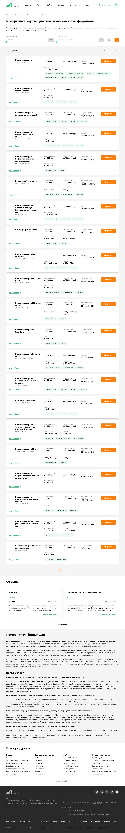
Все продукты (19, 14)
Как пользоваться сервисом (107, 828)
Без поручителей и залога (15, 769)
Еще (89, 5)
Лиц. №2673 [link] (23, 214)
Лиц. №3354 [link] (29, 358)
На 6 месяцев (39, 771)
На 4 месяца (39, 766)
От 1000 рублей (69, 763)
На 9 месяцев (39, 774)
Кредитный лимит (62, 36)
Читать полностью (50, 615)
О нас (32, 828)
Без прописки (11, 774)
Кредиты (29, 5)
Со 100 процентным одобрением (18, 761)
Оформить (108, 114)
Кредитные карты (32, 14)
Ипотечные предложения (47, 822)
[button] (103, 5)
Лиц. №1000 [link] (25, 92)
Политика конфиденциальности (79, 828)
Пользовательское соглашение (50, 828)
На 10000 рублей (69, 761)
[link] (97, 792)
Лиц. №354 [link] (27, 117)
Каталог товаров (110, 822)
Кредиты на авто (27, 822)
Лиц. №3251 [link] (25, 283)
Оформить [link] (108, 61)
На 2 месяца (39, 761)
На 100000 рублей (70, 758)
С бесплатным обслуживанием (103, 761)
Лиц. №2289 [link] (30, 258)
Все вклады (83, 822)
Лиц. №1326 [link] (26, 62)
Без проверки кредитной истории (18, 771)
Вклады (62, 5)
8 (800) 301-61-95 (67, 807)
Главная (8, 14)
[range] (30, 40)
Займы (51, 5)
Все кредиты (11, 822)
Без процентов (97, 769)
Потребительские (12, 758)
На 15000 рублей (69, 771)
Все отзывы (62, 624)
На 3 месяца (39, 763)
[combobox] (110, 51)
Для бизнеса (76, 5)
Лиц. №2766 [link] (25, 334)
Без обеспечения (12, 766)
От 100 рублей (68, 769)
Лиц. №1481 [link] (25, 183)
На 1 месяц (38, 758)
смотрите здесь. (51, 805)
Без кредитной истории (14, 763)
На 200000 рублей (70, 774)
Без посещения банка (100, 766)
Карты (40, 5)
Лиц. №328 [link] (27, 307)
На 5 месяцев (39, 769)
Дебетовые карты (68, 822)
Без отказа (96, 763)
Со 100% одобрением (71, 766)
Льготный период (11, 36)
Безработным (97, 774)
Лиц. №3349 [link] (29, 232)
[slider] (30, 42)
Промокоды (96, 822)
